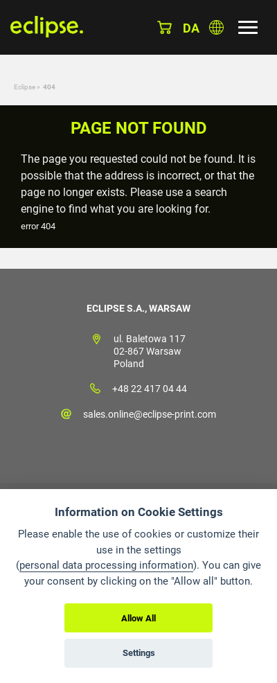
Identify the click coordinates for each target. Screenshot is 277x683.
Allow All (138, 618)
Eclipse (24, 87)
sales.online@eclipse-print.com (149, 414)
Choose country (216, 27)
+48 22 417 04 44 (149, 388)
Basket (164, 27)
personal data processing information (106, 565)
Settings (139, 653)
